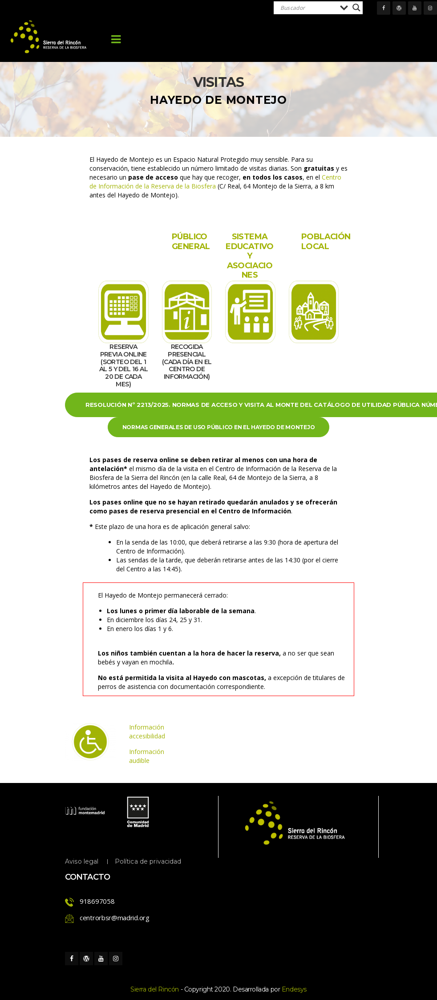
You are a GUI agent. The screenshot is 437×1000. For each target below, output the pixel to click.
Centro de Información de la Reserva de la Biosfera (215, 181)
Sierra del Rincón (154, 989)
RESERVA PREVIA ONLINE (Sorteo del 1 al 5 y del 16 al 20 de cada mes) (123, 365)
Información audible (146, 756)
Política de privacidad (148, 861)
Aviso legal (82, 861)
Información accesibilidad (147, 731)
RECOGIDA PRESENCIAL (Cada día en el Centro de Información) (187, 362)
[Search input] (308, 7)
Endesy (294, 989)
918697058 (97, 901)
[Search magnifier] (356, 7)
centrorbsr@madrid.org (115, 917)
